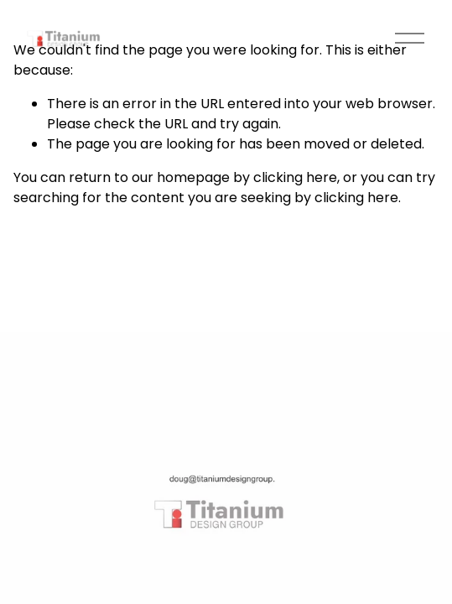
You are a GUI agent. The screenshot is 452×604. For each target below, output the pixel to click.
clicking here (295, 177)
